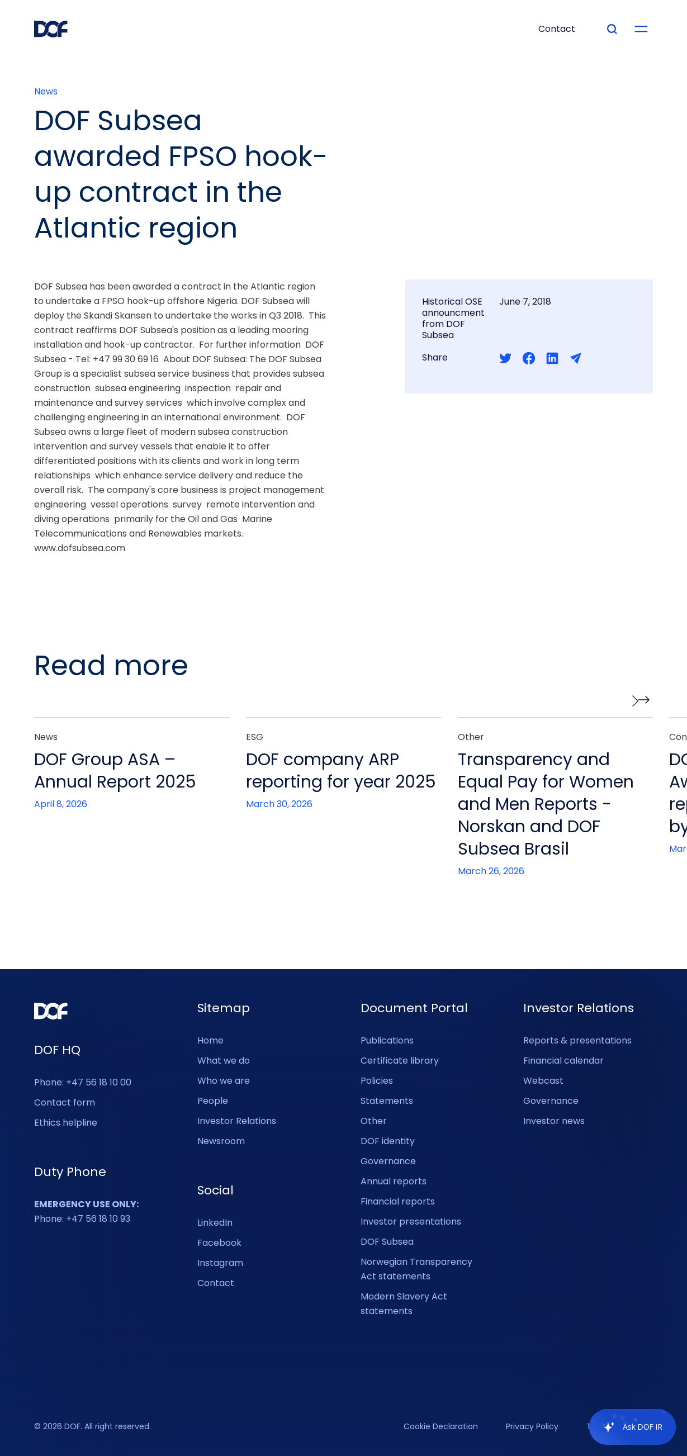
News (46, 91)
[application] (627, 1427)
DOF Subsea (387, 1241)
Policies (377, 1080)
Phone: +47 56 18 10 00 (82, 1082)
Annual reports (394, 1181)
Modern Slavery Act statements (404, 1303)
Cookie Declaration (441, 1427)
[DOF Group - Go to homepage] (51, 29)
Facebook (219, 1242)
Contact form (64, 1102)
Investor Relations (236, 1120)
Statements (387, 1100)
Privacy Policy (532, 1427)
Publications (387, 1040)
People (212, 1100)
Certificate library (400, 1060)
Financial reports (398, 1201)
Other (374, 1120)
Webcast (543, 1080)
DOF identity (388, 1141)
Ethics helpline (65, 1122)
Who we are (223, 1080)
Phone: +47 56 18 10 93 (86, 1211)
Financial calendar (563, 1060)
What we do (223, 1060)
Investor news (554, 1120)
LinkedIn (215, 1222)
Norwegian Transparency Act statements (416, 1269)
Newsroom (221, 1141)
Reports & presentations (577, 1040)
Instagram (220, 1262)
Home (210, 1040)
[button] (641, 701)
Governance (388, 1161)
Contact (215, 1283)
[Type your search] (612, 29)
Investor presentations (411, 1221)
